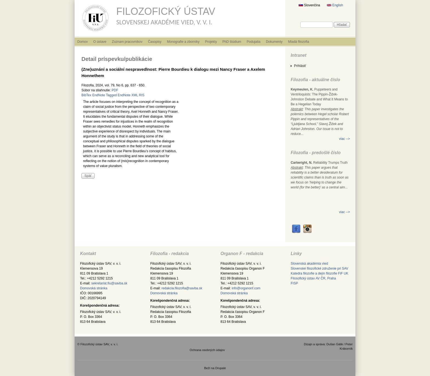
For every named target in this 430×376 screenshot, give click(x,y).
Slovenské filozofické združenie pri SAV (319, 268)
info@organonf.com (246, 288)
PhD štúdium (231, 42)
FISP (294, 283)
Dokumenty (274, 42)
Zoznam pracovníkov (127, 42)
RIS (142, 95)
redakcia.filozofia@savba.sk (182, 288)
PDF (115, 90)
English (335, 5)
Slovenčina (309, 5)
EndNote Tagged (104, 95)
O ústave (99, 42)
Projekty (211, 42)
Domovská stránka (93, 288)
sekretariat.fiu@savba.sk (109, 283)
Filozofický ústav (165, 11)
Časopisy (154, 42)
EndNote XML (128, 95)
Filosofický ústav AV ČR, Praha (313, 278)
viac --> (344, 139)
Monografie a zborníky (183, 42)
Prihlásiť (300, 66)
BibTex (86, 95)
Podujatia (254, 42)
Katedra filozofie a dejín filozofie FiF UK (319, 273)
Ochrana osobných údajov (207, 350)
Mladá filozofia (298, 42)
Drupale (220, 368)
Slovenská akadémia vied (309, 263)
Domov (82, 42)
